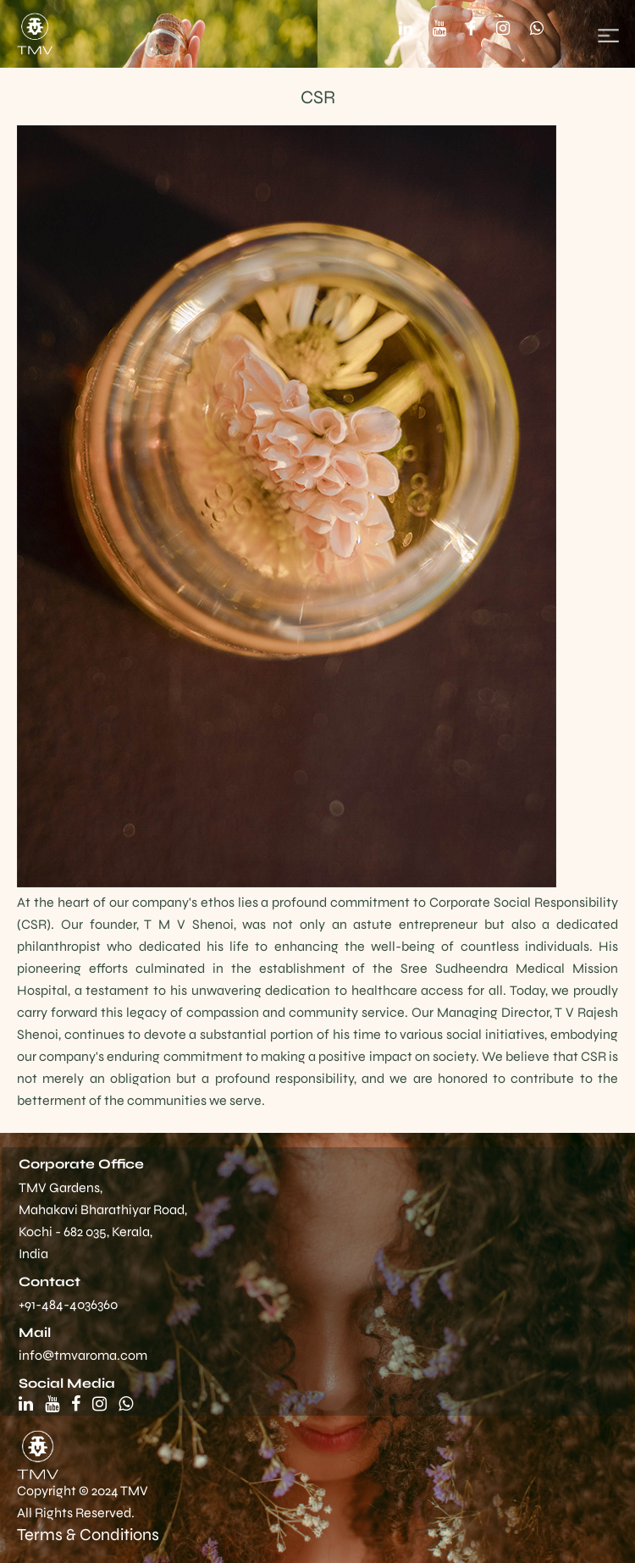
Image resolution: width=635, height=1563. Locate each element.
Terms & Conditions (88, 1534)
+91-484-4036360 (68, 1304)
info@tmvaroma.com (83, 1355)
